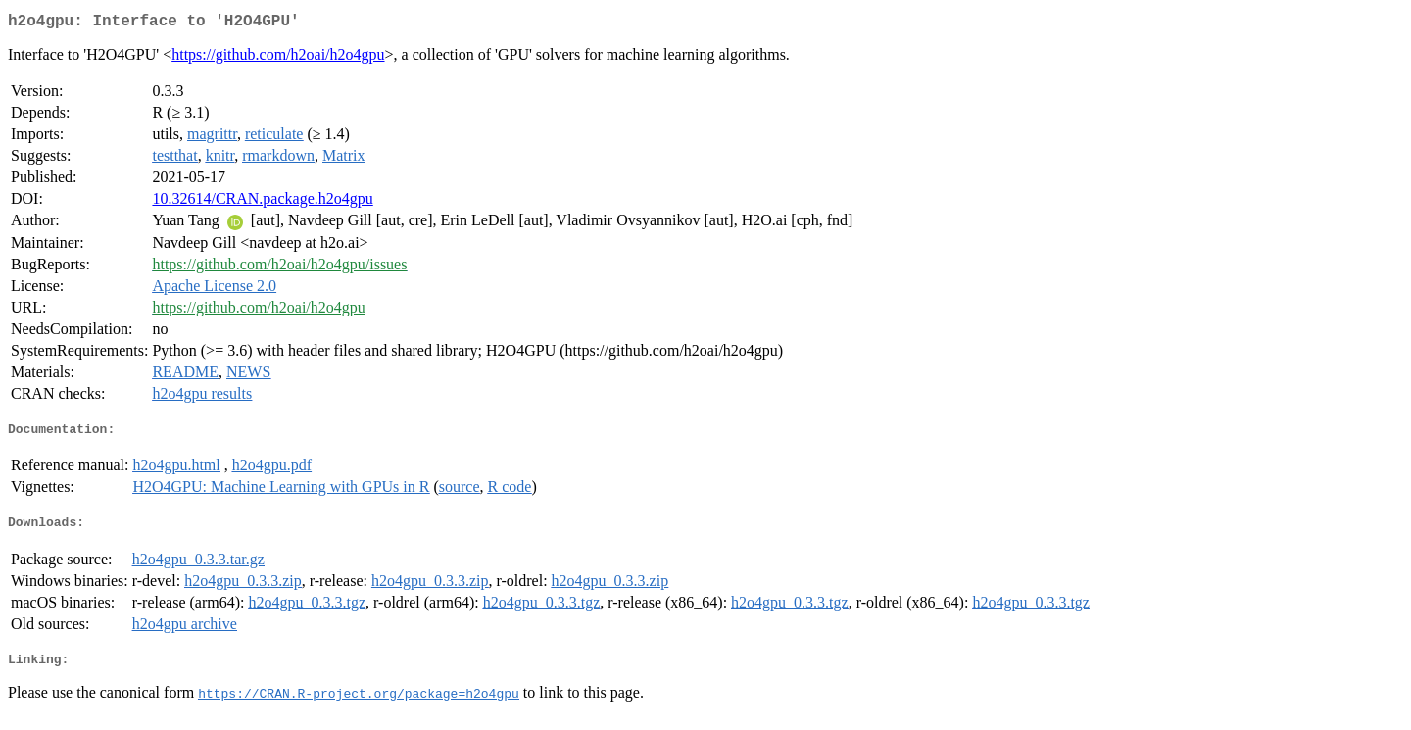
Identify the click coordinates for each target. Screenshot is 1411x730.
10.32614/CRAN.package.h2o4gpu (262, 202)
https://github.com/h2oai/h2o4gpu (277, 58)
